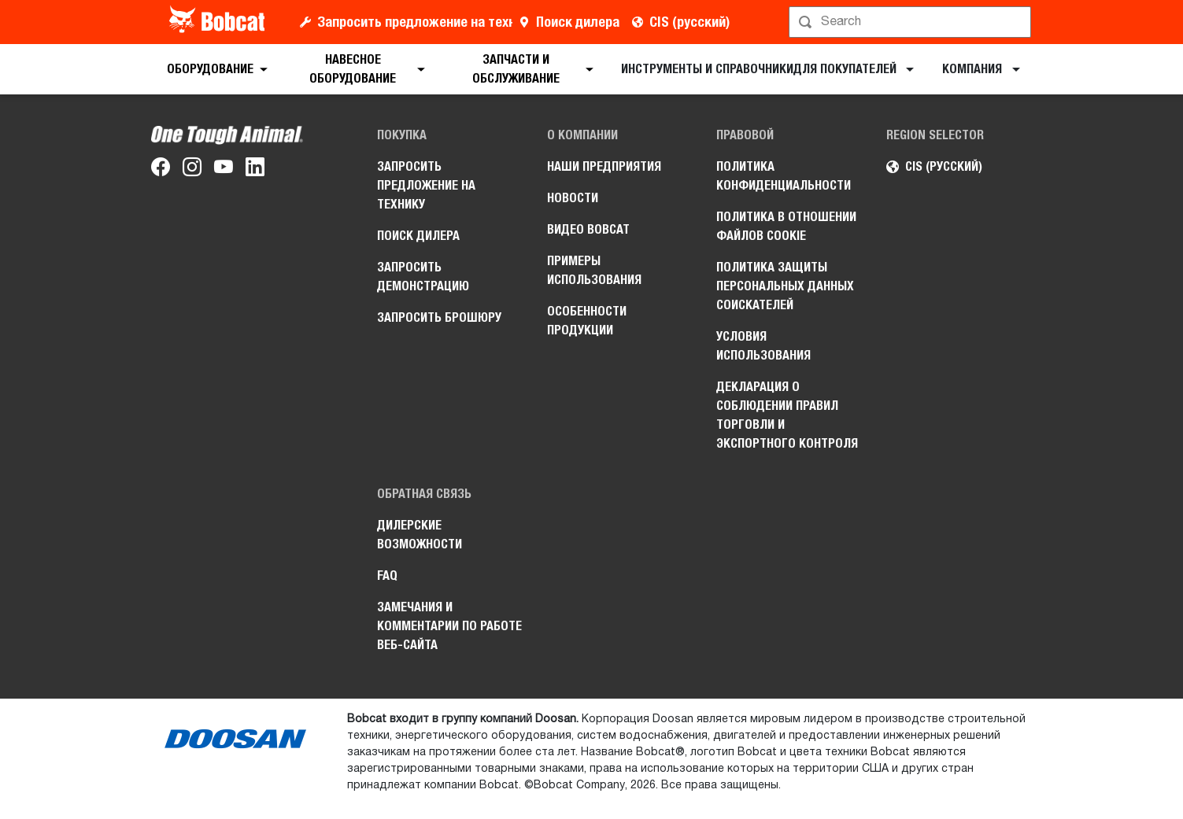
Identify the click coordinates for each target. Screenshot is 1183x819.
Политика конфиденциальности (783, 176)
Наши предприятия (604, 166)
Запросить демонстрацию (423, 276)
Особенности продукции (587, 321)
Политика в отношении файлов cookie (786, 226)
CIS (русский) (689, 21)
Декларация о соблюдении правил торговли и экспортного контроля (787, 415)
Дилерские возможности (419, 535)
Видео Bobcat (588, 229)
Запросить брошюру (439, 317)
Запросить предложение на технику (414, 21)
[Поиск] (911, 22)
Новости (572, 197)
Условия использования (763, 346)
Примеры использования (594, 270)
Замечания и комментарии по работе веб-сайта (449, 625)
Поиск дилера (577, 21)
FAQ (387, 575)
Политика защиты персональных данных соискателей (785, 286)
